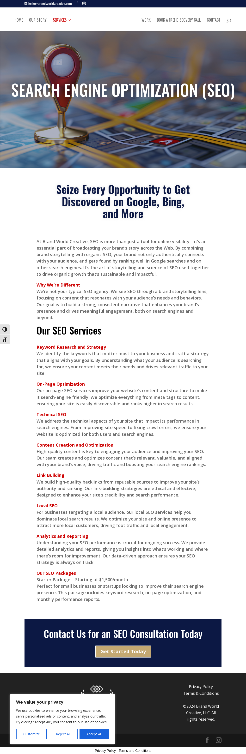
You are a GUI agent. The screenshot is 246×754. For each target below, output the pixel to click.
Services (60, 20)
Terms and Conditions (135, 751)
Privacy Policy (201, 686)
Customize (31, 734)
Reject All (63, 734)
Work (146, 20)
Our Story (38, 20)
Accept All (94, 734)
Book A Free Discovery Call (179, 20)
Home (18, 20)
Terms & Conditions (201, 693)
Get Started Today (123, 651)
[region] (62, 719)
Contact (214, 20)
